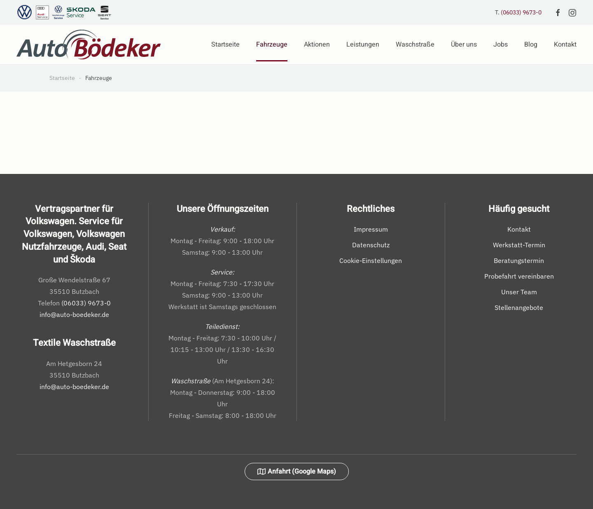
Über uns (464, 44)
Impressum (371, 229)
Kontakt (519, 229)
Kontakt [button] (565, 44)
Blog (530, 44)
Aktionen (317, 44)
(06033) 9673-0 (521, 12)
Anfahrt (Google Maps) (296, 471)
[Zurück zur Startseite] (88, 44)
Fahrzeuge (271, 44)
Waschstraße (415, 44)
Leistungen (362, 44)
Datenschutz (371, 245)
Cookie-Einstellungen (370, 260)
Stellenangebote (519, 307)
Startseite (225, 44)
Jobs (500, 44)
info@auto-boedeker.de (74, 314)
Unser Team (519, 292)
